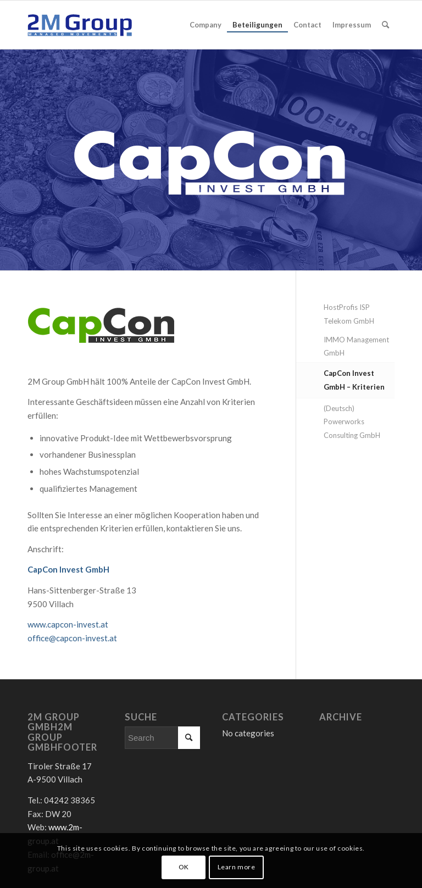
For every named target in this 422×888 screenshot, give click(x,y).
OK (184, 867)
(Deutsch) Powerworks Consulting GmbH (352, 422)
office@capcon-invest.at (72, 638)
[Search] (385, 25)
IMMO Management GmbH (356, 346)
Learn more (237, 867)
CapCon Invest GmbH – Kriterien (354, 380)
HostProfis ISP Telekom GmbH (349, 314)
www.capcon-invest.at (67, 624)
